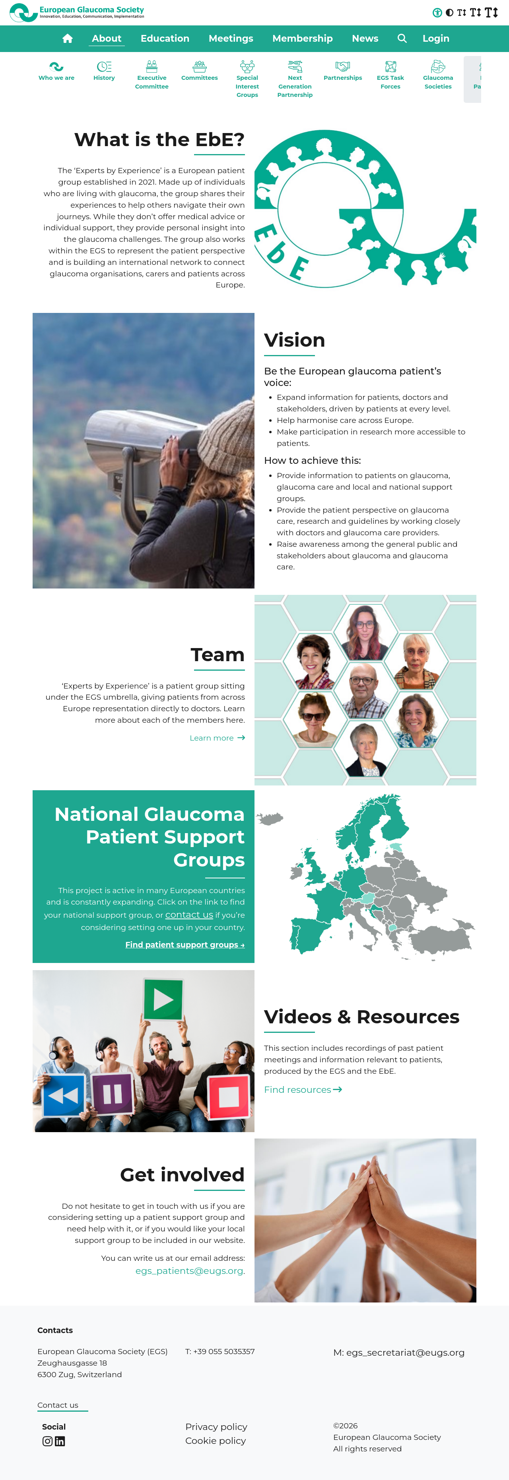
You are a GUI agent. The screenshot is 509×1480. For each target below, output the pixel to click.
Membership (302, 38)
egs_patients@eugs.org (189, 1270)
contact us (189, 914)
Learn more (217, 738)
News (365, 38)
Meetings (231, 38)
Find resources (303, 1089)
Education (165, 38)
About (106, 38)
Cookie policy (215, 1440)
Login (436, 38)
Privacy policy (216, 1426)
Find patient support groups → (185, 944)
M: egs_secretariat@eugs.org (399, 1352)
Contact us (57, 1405)
